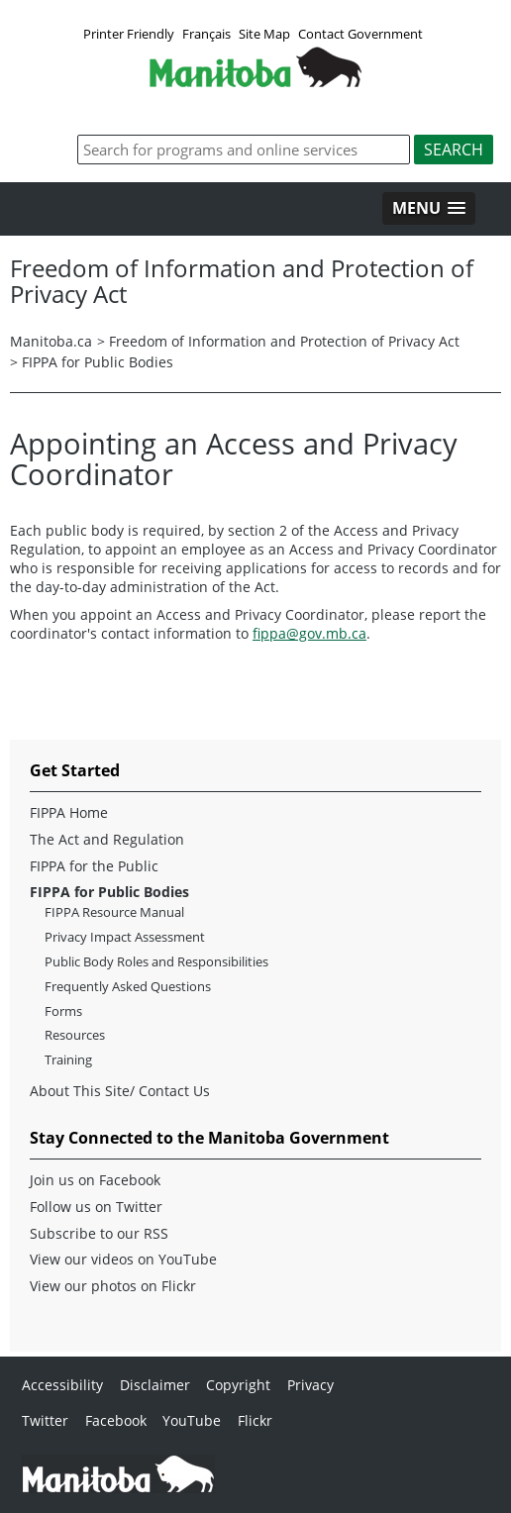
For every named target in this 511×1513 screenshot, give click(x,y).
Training (68, 1060)
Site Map (264, 34)
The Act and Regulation (107, 840)
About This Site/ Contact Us (120, 1091)
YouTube (191, 1420)
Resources (75, 1035)
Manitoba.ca (51, 341)
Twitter (45, 1420)
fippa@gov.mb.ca (309, 633)
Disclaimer (155, 1384)
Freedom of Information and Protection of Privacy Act (284, 341)
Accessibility (62, 1384)
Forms (63, 1011)
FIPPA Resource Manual (114, 912)
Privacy (310, 1384)
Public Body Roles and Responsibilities (156, 962)
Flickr (255, 1420)
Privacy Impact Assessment (125, 937)
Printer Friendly (128, 34)
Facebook (116, 1420)
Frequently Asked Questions (128, 986)
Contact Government (360, 34)
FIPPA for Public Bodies (97, 362)
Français (206, 34)
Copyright (238, 1384)
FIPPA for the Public (94, 866)
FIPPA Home (69, 813)
